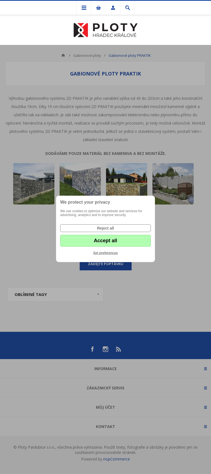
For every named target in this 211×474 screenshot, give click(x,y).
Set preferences (105, 253)
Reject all (105, 228)
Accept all (105, 240)
